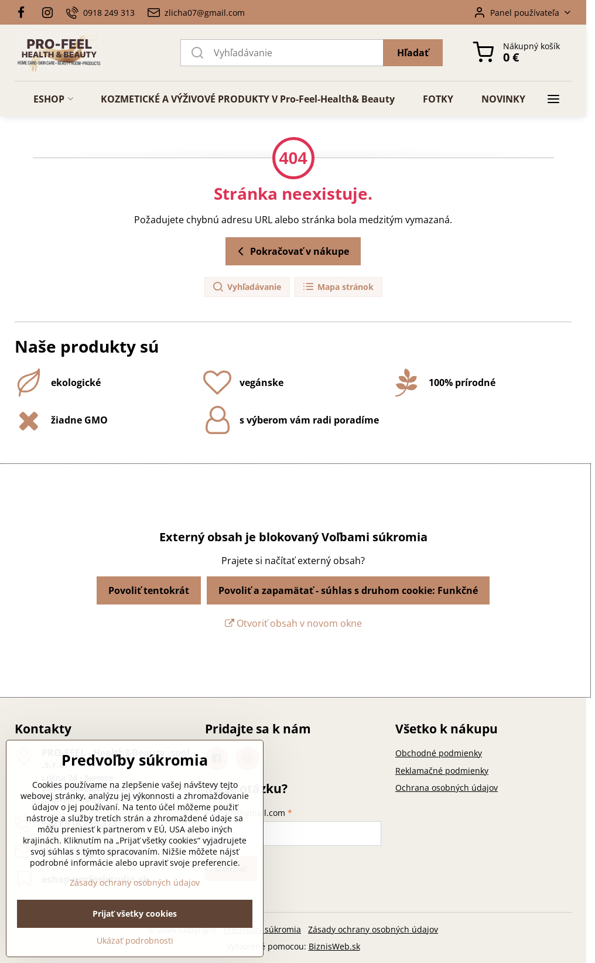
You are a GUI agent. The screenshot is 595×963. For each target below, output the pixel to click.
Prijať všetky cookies (135, 944)
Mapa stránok (338, 287)
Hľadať (413, 52)
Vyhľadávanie (246, 287)
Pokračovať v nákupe (291, 251)
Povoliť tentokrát (148, 590)
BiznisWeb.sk (334, 946)
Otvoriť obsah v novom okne (293, 623)
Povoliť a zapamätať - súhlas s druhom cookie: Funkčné (348, 590)
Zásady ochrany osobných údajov (373, 929)
